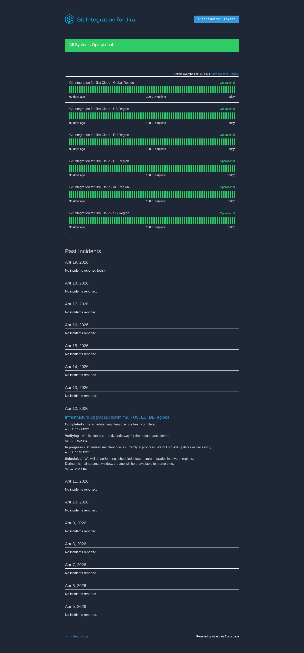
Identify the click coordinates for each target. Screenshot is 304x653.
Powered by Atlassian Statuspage (217, 636)
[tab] (69, 89)
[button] (216, 19)
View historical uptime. (225, 73)
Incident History (76, 636)
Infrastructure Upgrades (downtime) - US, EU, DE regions (117, 417)
